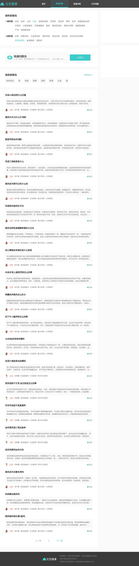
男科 (68, 21)
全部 (17, 21)
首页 (43, 4)
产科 (17, 30)
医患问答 (77, 4)
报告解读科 (26, 30)
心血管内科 (35, 36)
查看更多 (87, 75)
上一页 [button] (38, 541)
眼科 (48, 25)
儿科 (29, 21)
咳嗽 (35, 81)
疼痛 (51, 81)
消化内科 (56, 36)
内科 (35, 21)
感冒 (43, 81)
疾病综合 (10, 81)
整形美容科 (57, 25)
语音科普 (59, 4)
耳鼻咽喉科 (39, 25)
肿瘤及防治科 (83, 21)
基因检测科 (80, 25)
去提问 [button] (80, 57)
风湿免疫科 (20, 40)
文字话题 (95, 4)
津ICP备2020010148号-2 (68, 559)
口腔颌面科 (27, 25)
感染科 (39, 40)
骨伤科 (61, 21)
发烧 (27, 81)
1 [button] (49, 541)
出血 (60, 81)
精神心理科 (68, 25)
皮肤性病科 (43, 21)
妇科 (23, 21)
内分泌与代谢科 (76, 36)
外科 (74, 21)
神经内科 (46, 36)
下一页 (60, 541)
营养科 (53, 21)
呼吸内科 (25, 36)
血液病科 (30, 40)
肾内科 (65, 36)
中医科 (18, 25)
